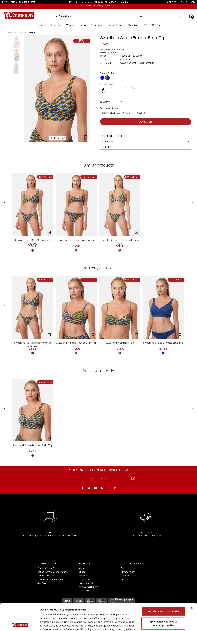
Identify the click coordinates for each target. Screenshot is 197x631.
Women (22, 32)
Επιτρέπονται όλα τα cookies (163, 586)
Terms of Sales (128, 575)
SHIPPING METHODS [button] (146, 136)
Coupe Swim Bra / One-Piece (51, 571)
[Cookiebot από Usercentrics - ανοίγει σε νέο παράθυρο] (19, 625)
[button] (56, 16)
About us (83, 568)
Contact (83, 575)
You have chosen (109, 108)
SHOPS (172, 2)
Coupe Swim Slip (45, 575)
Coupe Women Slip (46, 568)
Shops (82, 571)
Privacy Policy (127, 571)
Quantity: (105, 102)
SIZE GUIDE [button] (146, 141)
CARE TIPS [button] (146, 147)
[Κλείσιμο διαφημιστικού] (192, 583)
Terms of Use (128, 568)
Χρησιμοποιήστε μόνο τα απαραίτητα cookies (163, 598)
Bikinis (32, 32)
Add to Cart (145, 121)
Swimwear (11, 32)
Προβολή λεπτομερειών (53, 625)
